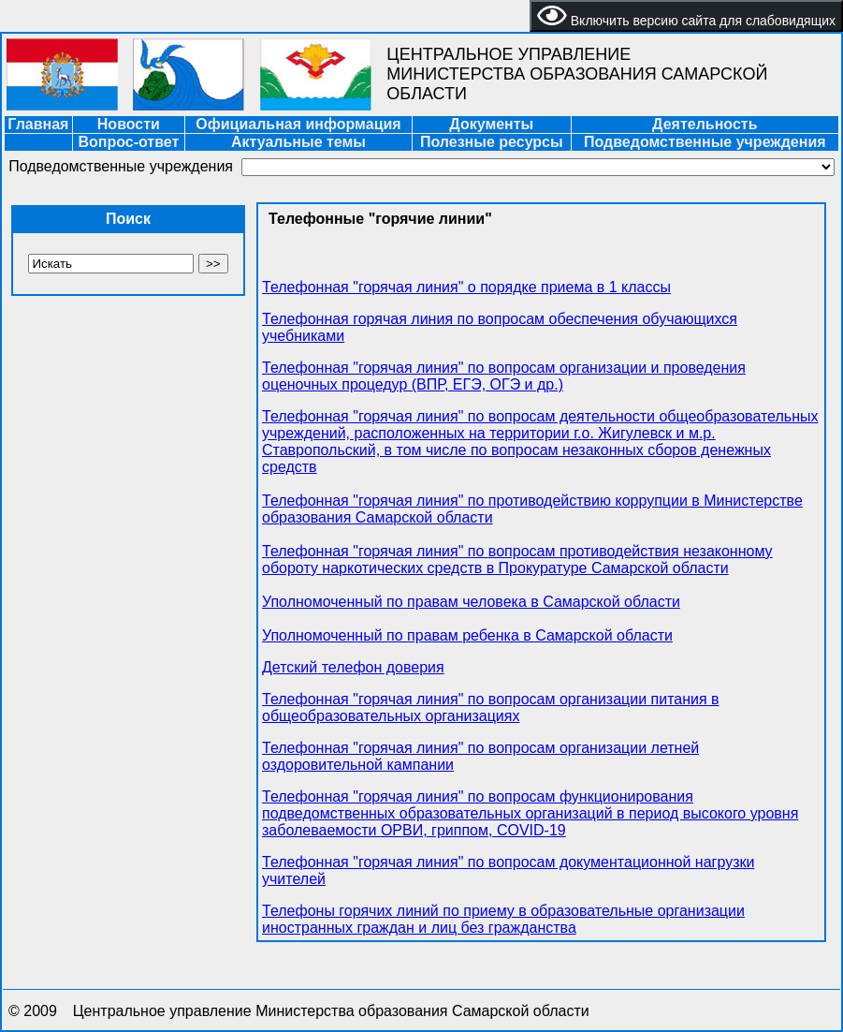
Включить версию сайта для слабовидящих (686, 16)
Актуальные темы (298, 142)
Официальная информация (298, 124)
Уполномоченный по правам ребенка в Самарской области (467, 635)
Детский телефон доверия (353, 667)
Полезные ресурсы (491, 142)
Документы (491, 124)
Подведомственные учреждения (705, 142)
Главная (37, 124)
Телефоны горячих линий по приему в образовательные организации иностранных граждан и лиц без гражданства (503, 919)
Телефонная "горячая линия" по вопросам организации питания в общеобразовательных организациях (490, 707)
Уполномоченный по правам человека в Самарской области (471, 602)
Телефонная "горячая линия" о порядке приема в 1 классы (466, 287)
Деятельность (704, 124)
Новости (128, 124)
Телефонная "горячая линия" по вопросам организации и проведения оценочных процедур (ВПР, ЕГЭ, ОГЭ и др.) (504, 376)
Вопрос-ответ (128, 142)
